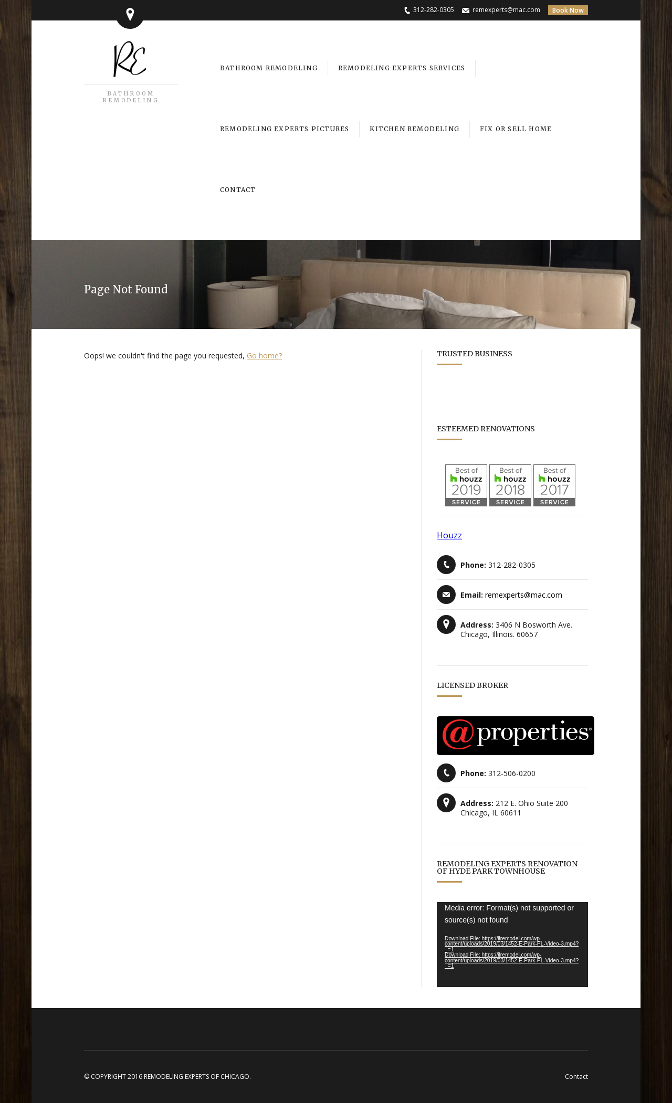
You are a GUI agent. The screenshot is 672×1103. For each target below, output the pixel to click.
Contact (576, 1076)
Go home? (264, 355)
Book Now (568, 10)
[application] (512, 944)
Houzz (449, 535)
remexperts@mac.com (506, 9)
